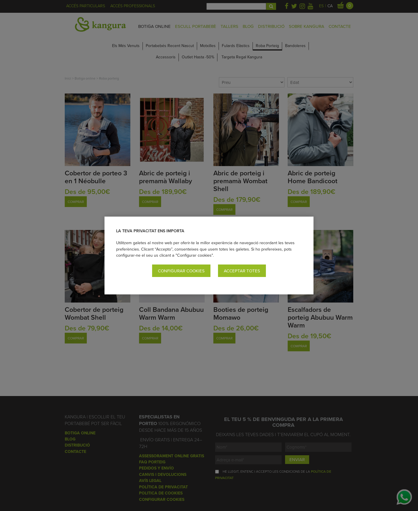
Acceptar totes (242, 271)
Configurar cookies (181, 271)
